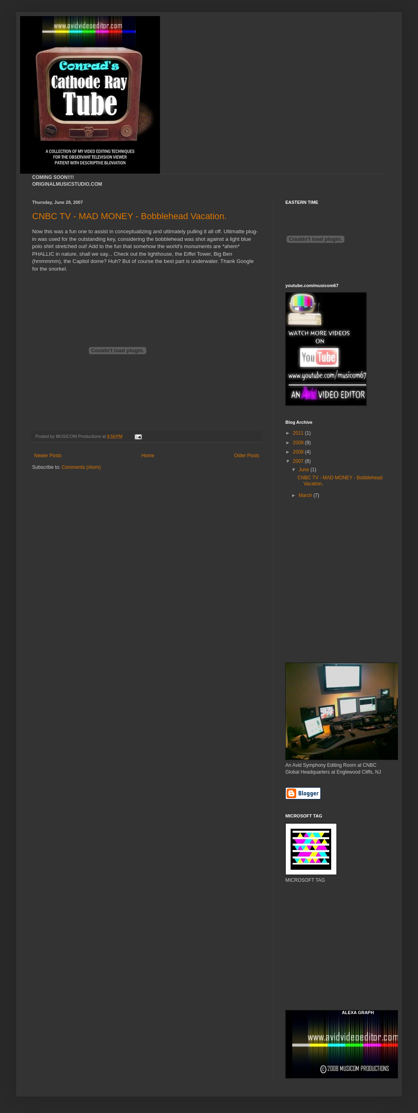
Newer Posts (47, 455)
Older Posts (246, 455)
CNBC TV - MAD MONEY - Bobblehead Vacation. (129, 216)
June (304, 469)
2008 (299, 452)
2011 (299, 433)
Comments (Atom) (80, 467)
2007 (299, 461)
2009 (299, 443)
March (306, 495)
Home (147, 455)
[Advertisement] (321, 544)
